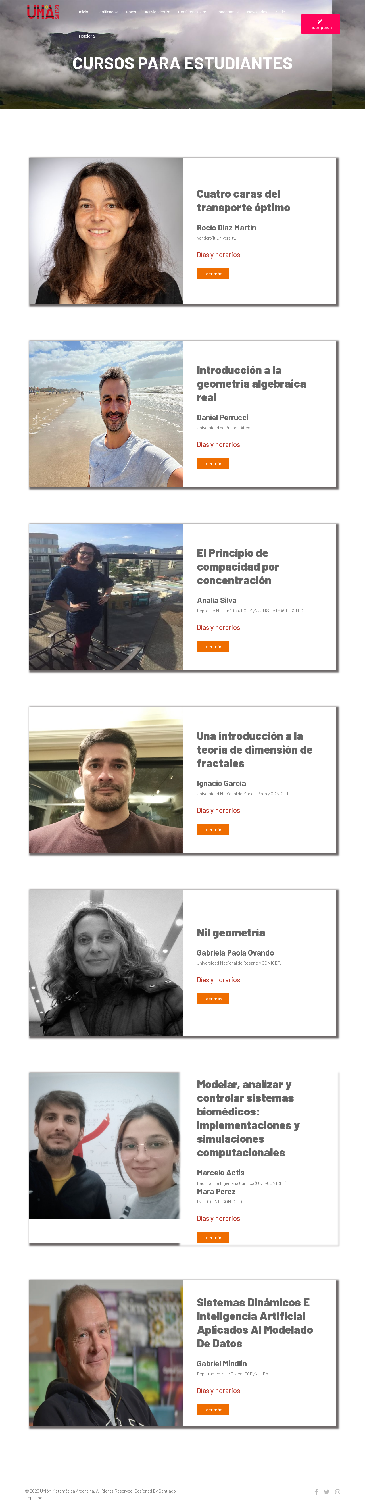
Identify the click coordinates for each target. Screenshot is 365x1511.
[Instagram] (337, 1491)
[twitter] (326, 1491)
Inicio (83, 12)
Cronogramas (226, 12)
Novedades (257, 12)
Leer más (212, 273)
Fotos (131, 12)
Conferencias (190, 12)
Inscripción (320, 24)
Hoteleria (87, 36)
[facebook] (316, 1491)
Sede (280, 12)
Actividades (155, 12)
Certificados (107, 12)
